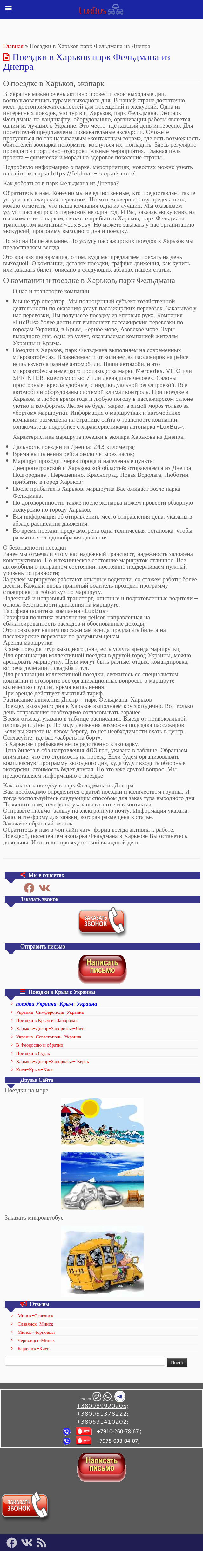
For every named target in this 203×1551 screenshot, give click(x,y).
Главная (13, 45)
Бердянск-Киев (33, 1348)
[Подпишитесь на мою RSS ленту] (43, 1542)
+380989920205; (102, 1405)
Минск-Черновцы (36, 1332)
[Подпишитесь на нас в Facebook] (31, 888)
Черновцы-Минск (36, 1340)
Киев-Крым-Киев (34, 1069)
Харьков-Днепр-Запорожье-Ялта (50, 1028)
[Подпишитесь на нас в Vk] (46, 888)
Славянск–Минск (35, 1324)
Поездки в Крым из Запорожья (47, 1020)
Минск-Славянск (35, 1315)
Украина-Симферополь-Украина (50, 1012)
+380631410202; (102, 1421)
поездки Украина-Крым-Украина (56, 1003)
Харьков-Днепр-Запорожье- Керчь (52, 1061)
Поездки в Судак (33, 1053)
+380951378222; (102, 1413)
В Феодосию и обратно (39, 1045)
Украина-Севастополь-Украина (48, 1036)
